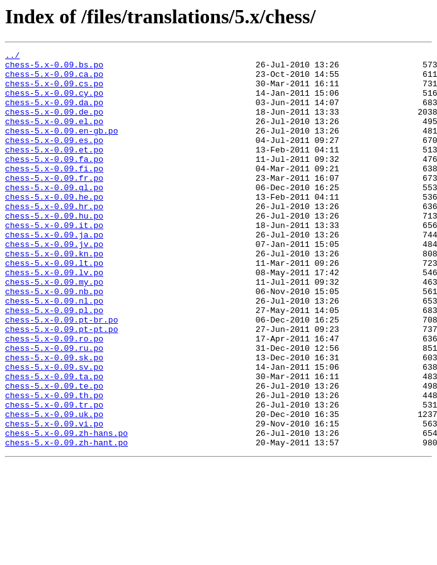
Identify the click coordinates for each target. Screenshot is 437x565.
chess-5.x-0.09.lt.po (54, 306)
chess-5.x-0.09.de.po (54, 124)
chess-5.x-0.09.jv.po (54, 283)
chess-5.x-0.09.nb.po (54, 340)
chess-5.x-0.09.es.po (54, 158)
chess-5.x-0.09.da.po (54, 113)
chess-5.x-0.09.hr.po (54, 238)
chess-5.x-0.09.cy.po (54, 102)
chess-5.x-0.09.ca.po (54, 79)
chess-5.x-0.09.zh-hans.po (66, 510)
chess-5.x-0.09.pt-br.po (61, 374)
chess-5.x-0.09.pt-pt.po (61, 385)
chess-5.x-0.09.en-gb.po (61, 147)
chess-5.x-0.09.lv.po (54, 317)
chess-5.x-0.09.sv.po (54, 431)
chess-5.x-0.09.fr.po (54, 204)
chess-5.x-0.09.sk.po (54, 419)
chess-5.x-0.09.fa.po (54, 181)
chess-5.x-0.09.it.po (54, 260)
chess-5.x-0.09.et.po (54, 170)
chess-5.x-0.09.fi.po (54, 192)
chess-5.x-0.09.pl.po (54, 362)
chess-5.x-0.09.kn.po (54, 294)
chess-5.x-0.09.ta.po (54, 442)
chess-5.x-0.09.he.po (54, 226)
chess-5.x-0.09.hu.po (54, 249)
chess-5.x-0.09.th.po (54, 465)
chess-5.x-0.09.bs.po (54, 68)
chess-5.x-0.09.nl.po (54, 351)
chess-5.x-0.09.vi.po (54, 499)
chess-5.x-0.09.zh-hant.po (66, 521)
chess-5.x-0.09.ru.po (54, 408)
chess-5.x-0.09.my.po (54, 328)
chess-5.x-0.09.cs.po (54, 90)
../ (12, 56)
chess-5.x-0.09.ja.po (54, 272)
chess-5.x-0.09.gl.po (54, 215)
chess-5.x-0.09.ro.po (54, 396)
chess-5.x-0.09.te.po (54, 453)
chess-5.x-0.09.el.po (54, 136)
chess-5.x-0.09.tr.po (54, 476)
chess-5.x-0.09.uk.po (54, 487)
